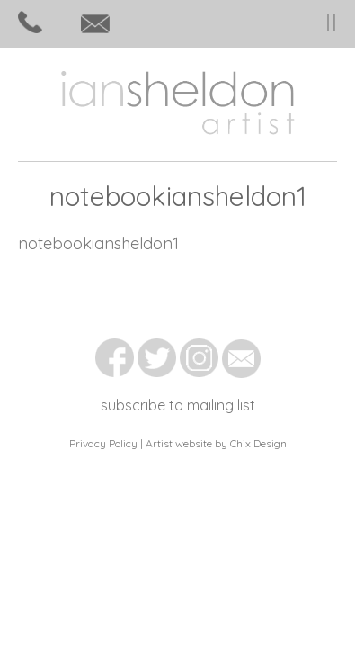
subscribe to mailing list (178, 405)
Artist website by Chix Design (216, 443)
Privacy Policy (103, 443)
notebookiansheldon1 (98, 243)
